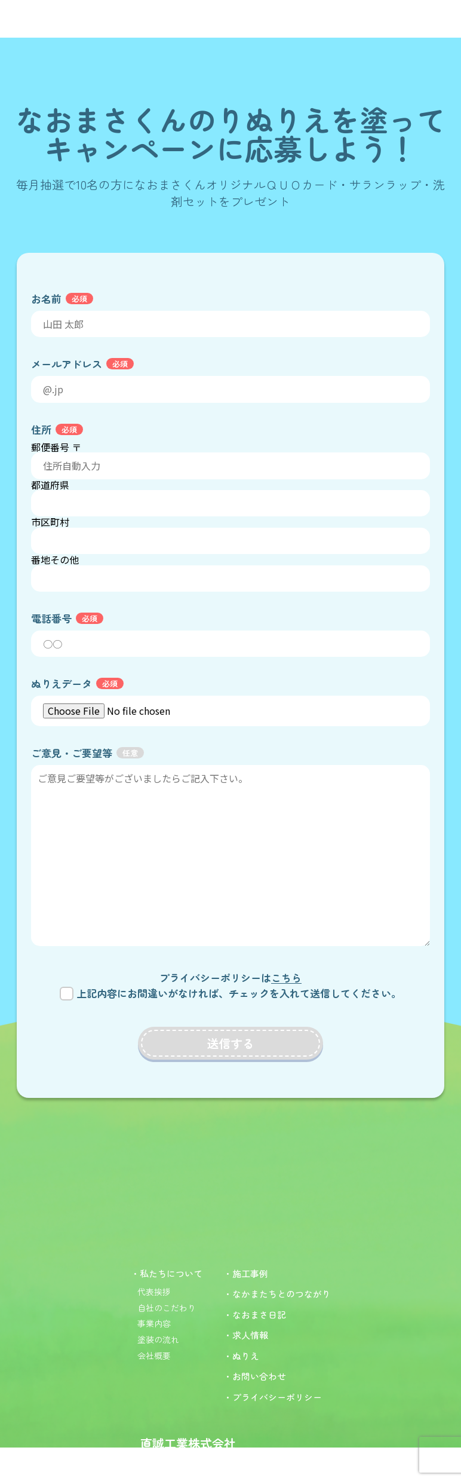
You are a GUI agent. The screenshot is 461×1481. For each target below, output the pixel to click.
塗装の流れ (158, 1339)
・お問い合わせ (254, 1376)
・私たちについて (166, 1273)
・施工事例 (245, 1273)
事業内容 (154, 1323)
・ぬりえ (241, 1356)
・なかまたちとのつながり (277, 1293)
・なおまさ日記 (254, 1314)
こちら (286, 977)
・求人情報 (245, 1335)
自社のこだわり (166, 1308)
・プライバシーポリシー (272, 1397)
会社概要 (154, 1355)
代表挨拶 (154, 1292)
